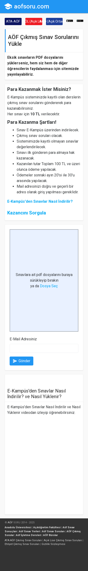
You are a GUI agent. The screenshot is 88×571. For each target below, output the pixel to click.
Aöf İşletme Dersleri (28, 535)
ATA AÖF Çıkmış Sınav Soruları (23, 540)
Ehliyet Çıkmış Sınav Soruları (22, 544)
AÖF (10, 522)
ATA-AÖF (13, 21)
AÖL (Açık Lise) (33, 21)
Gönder (21, 361)
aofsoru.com (26, 6)
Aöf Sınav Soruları (53, 531)
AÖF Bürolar (50, 535)
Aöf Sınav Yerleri (29, 531)
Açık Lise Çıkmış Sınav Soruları (63, 540)
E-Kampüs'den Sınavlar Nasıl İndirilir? (40, 201)
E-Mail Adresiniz (23, 339)
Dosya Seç (49, 286)
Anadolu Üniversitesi (18, 527)
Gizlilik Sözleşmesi (53, 544)
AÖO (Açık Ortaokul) (54, 21)
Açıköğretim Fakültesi (47, 527)
